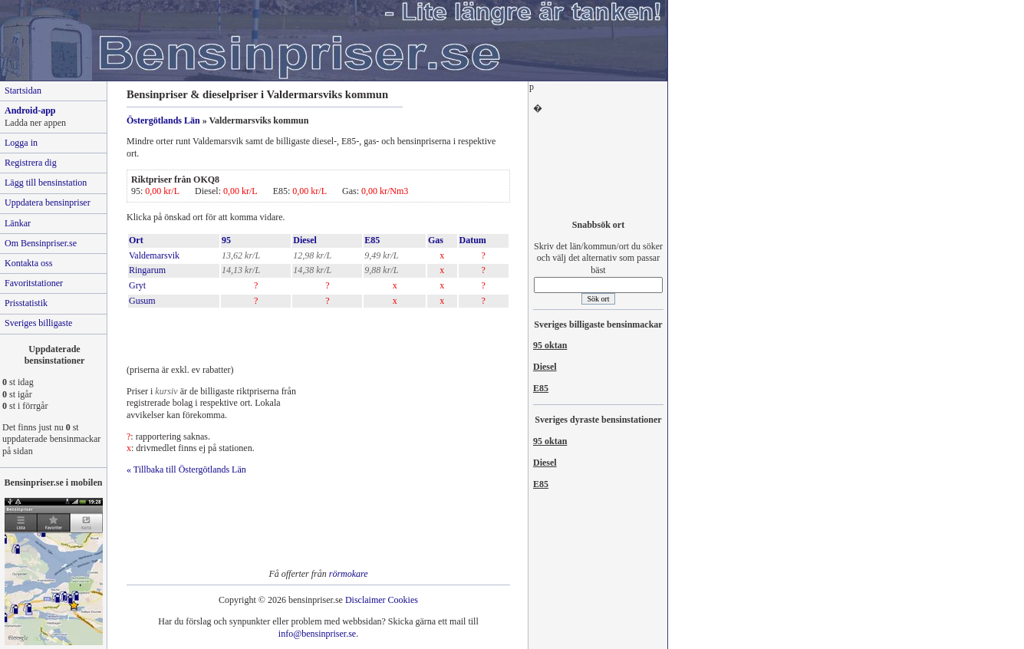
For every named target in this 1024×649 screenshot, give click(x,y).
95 (226, 240)
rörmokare (348, 573)
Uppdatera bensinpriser (48, 202)
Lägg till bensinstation (46, 182)
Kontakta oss (28, 263)
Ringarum (147, 270)
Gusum (142, 300)
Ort (136, 240)
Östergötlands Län (163, 120)
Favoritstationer (34, 283)
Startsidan (23, 90)
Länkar (18, 223)
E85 (372, 240)
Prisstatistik (26, 303)
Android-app (30, 110)
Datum (472, 240)
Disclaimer (365, 600)
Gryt (137, 285)
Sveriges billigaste (38, 323)
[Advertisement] (306, 332)
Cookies (403, 600)
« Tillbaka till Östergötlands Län (186, 469)
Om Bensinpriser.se (41, 243)
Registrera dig (31, 162)
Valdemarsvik (154, 255)
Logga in (21, 142)
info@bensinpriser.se (317, 633)
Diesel (305, 240)
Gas (435, 240)
